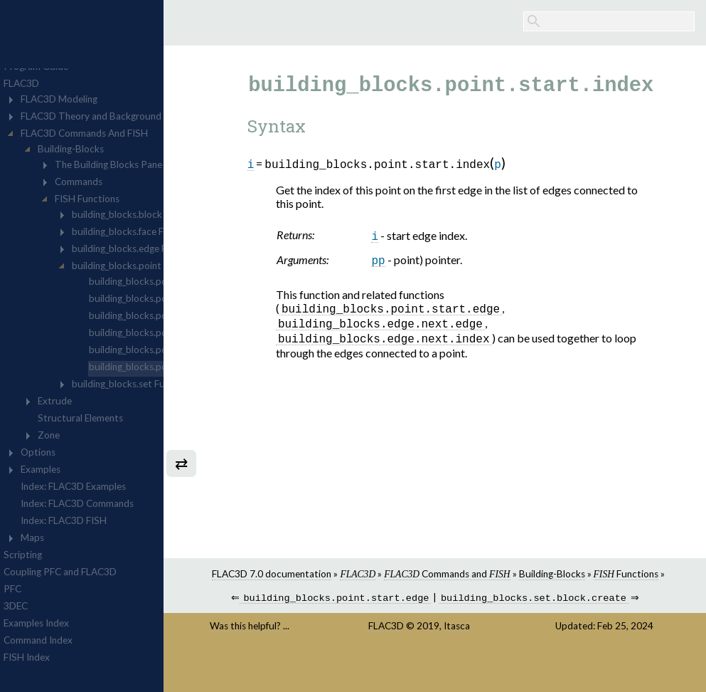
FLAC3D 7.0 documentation (340, 574)
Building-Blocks (620, 574)
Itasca (501, 638)
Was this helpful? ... (322, 638)
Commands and (515, 574)
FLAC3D (431, 638)
